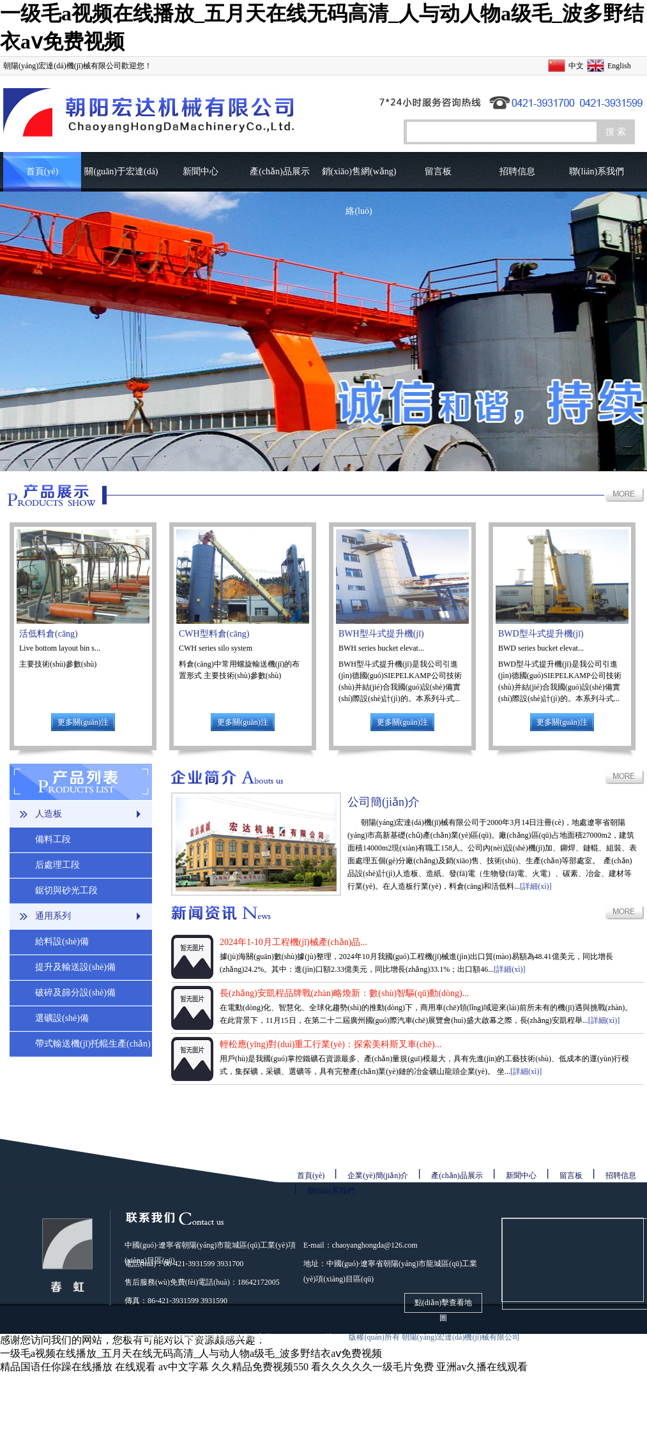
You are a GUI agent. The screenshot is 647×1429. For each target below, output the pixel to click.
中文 (576, 65)
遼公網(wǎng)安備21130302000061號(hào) (280, 1337)
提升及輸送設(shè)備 (75, 967)
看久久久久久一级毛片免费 (372, 1366)
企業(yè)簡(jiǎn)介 (377, 1175)
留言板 (438, 171)
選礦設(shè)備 (62, 1018)
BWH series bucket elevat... (381, 648)
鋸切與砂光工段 (66, 890)
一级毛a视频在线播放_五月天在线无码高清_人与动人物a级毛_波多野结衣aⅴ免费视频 (191, 1353)
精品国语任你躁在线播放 (56, 1366)
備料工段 (53, 839)
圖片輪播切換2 (323, 331)
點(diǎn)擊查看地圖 (443, 1305)
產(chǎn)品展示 (280, 171)
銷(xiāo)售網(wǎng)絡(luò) (359, 179)
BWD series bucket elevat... (541, 648)
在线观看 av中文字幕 (162, 1366)
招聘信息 (517, 171)
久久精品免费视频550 (259, 1366)
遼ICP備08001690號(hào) (168, 1337)
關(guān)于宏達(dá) (121, 171)
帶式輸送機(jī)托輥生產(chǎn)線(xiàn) (93, 1048)
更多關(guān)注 (82, 722)
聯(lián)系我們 (596, 171)
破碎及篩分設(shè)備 (75, 992)
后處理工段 (57, 865)
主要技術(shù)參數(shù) (58, 664)
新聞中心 (200, 171)
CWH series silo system (215, 648)
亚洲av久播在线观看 (482, 1366)
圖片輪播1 (323, 331)
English (619, 65)
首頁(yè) (42, 171)
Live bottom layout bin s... (59, 648)
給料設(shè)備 (62, 941)
